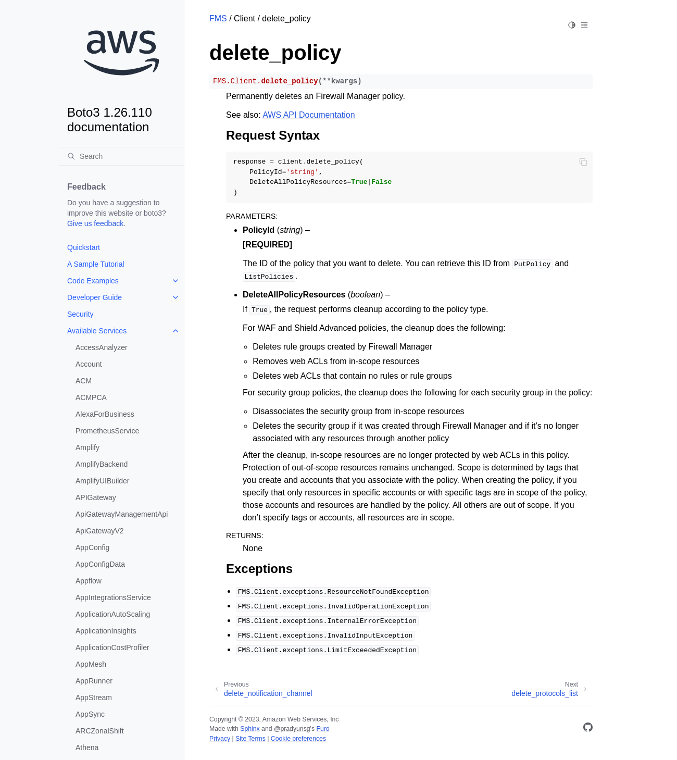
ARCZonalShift (100, 731)
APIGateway (96, 497)
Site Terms (250, 738)
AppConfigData (100, 564)
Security (80, 314)
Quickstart (83, 247)
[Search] (121, 156)
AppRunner (94, 681)
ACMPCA (91, 397)
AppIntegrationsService (113, 597)
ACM (84, 381)
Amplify (87, 447)
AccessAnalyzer (102, 347)
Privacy (219, 738)
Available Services (97, 331)
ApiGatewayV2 (100, 531)
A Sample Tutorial (95, 264)
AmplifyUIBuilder (102, 481)
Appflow (89, 581)
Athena (87, 747)
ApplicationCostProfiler (112, 647)
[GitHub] (588, 729)
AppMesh (91, 664)
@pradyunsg (292, 728)
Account (89, 364)
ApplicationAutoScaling (113, 614)
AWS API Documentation (308, 114)
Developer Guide (94, 297)
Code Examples (93, 281)
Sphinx (249, 728)
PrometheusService (107, 431)
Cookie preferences (298, 738)
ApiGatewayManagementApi (122, 514)
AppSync (90, 714)
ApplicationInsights (106, 631)
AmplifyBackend (102, 464)
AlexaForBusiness (105, 414)
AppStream (94, 697)
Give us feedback (95, 223)
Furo (322, 728)
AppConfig (92, 547)
